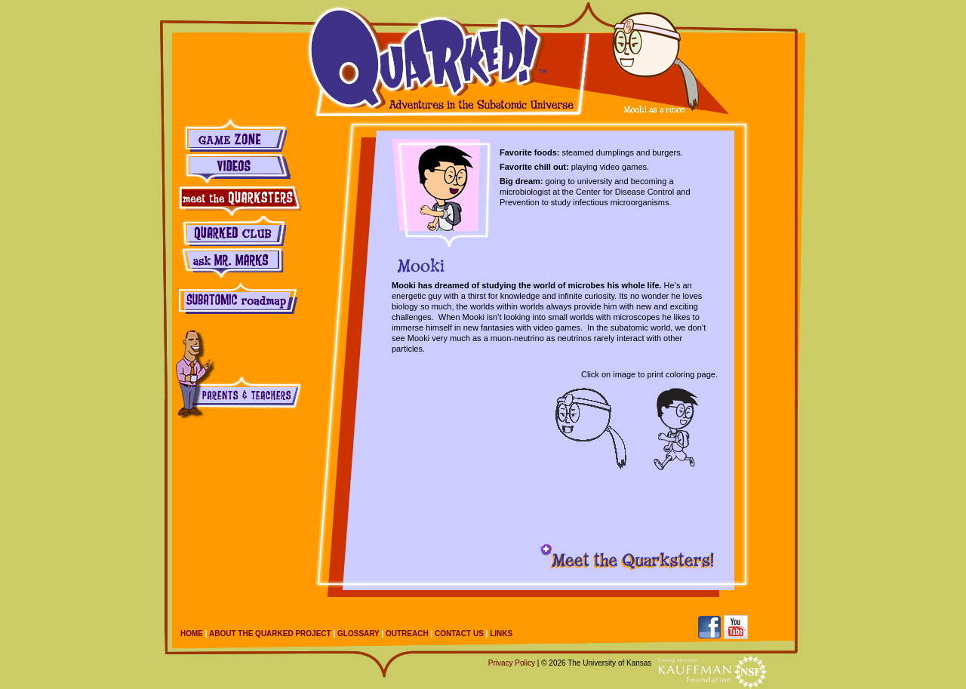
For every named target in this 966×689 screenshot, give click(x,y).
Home (191, 633)
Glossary (358, 633)
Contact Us (459, 633)
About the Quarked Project (270, 633)
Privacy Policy (511, 663)
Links (501, 633)
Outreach (407, 633)
